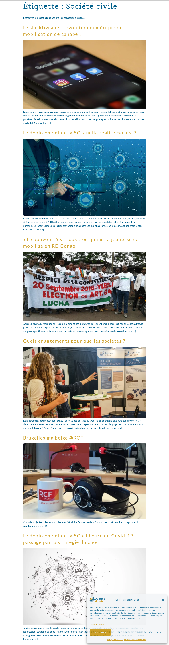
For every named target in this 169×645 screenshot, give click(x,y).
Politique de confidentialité (135, 639)
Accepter (100, 632)
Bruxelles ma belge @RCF (53, 437)
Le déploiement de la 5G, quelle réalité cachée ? (80, 132)
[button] (162, 599)
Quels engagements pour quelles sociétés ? (74, 341)
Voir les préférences (150, 632)
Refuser (123, 632)
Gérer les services (98, 624)
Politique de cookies (115, 639)
